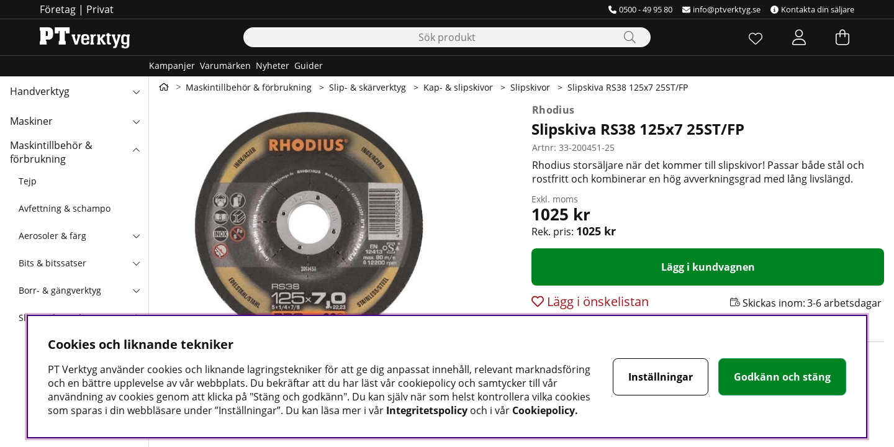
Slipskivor (530, 87)
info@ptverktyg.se (721, 9)
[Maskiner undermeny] (136, 121)
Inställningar (660, 377)
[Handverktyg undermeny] (136, 91)
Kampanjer (172, 65)
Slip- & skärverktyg (367, 87)
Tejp (28, 181)
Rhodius (553, 110)
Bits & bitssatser (52, 263)
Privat (100, 9)
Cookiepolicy (543, 410)
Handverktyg (40, 91)
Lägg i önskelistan (596, 301)
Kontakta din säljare (812, 9)
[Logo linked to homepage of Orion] (85, 37)
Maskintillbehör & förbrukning (51, 152)
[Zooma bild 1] (335, 250)
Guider (308, 65)
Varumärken (225, 65)
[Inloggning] (799, 37)
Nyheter (272, 65)
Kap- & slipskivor (458, 87)
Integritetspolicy (426, 410)
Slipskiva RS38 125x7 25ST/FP (627, 87)
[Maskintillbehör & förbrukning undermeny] (136, 150)
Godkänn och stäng (782, 377)
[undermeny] (136, 235)
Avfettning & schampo (65, 208)
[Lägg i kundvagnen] (707, 267)
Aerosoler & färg (52, 236)
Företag (58, 9)
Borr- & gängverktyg (60, 290)
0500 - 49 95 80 (640, 9)
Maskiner (31, 121)
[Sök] (447, 37)
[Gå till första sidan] (164, 87)
